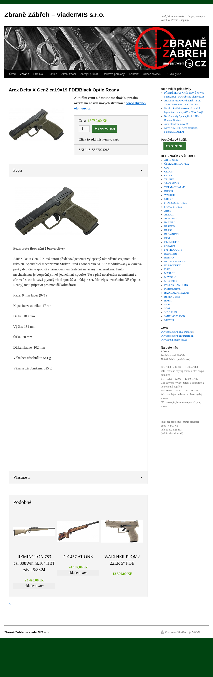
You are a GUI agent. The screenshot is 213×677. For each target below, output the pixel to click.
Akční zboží (68, 74)
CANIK (168, 175)
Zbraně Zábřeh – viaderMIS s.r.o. (54, 14)
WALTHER (170, 195)
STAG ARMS (171, 183)
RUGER (168, 191)
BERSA (168, 230)
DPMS (167, 238)
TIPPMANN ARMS (175, 187)
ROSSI (168, 300)
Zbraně (24, 74)
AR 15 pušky (171, 159)
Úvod (12, 74)
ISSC (167, 269)
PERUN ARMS (172, 288)
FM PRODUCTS (173, 249)
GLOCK (168, 171)
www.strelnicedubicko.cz (174, 339)
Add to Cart (106, 129)
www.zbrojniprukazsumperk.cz (177, 335)
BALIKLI (169, 222)
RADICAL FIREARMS (177, 292)
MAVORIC (170, 277)
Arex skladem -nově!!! (176, 124)
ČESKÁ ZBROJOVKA (176, 163)
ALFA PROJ (171, 218)
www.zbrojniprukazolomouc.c (176, 331)
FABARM (169, 245)
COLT (167, 167)
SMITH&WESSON (174, 316)
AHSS (167, 210)
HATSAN (169, 257)
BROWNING (171, 234)
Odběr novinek (152, 74)
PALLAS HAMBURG (176, 284)
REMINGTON (172, 296)
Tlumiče (52, 74)
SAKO (167, 304)
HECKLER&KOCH (175, 261)
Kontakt (133, 74)
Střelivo (38, 74)
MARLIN (169, 273)
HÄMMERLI (171, 253)
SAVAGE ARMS (173, 206)
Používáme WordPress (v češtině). (183, 632)
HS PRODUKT (172, 265)
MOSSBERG (171, 281)
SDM (167, 308)
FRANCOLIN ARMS (175, 202)
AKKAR (169, 214)
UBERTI (169, 198)
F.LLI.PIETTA (172, 241)
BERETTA (170, 226)
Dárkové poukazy (114, 74)
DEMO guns (173, 74)
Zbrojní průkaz (89, 74)
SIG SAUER (171, 312)
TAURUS (169, 179)
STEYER (169, 320)
